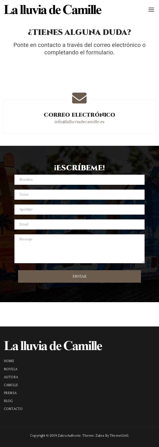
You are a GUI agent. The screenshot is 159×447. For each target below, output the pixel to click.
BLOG (8, 401)
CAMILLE (11, 385)
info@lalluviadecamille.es (79, 122)
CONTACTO (13, 409)
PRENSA (10, 393)
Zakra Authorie (69, 436)
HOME (9, 361)
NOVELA (10, 369)
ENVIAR (80, 276)
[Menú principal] (151, 9)
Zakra (99, 436)
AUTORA (11, 377)
